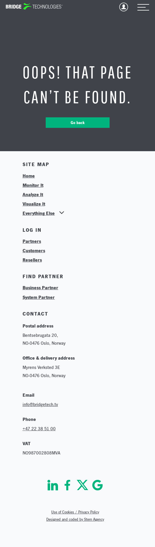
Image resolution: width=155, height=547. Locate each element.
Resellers (32, 260)
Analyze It (33, 194)
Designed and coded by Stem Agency (75, 519)
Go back (78, 122)
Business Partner (40, 287)
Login (123, 7)
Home (29, 176)
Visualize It (34, 204)
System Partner (39, 297)
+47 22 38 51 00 (39, 428)
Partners (32, 241)
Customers (34, 250)
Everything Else (39, 213)
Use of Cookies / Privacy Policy (75, 512)
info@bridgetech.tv (40, 404)
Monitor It (33, 185)
